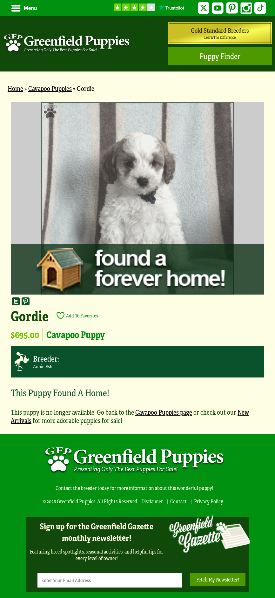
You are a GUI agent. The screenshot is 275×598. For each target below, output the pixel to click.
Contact (178, 501)
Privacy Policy (208, 501)
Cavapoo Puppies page (163, 412)
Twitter (204, 8)
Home (15, 88)
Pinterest (232, 8)
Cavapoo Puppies (50, 88)
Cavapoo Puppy (75, 334)
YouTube (218, 8)
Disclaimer (152, 501)
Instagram (246, 8)
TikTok (260, 8)
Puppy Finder (219, 56)
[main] (137, 266)
